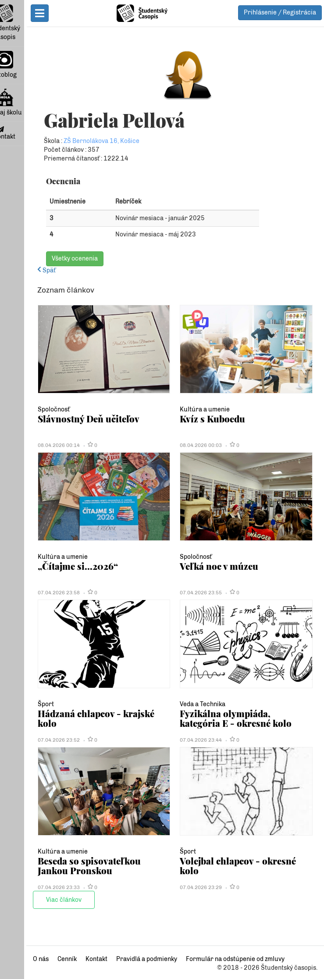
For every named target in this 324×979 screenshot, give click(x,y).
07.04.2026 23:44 (188, 740)
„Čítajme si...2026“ (51, 566)
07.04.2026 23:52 (32, 740)
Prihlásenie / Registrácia (280, 12)
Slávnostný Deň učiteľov (62, 419)
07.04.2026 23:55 (188, 593)
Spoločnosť (27, 409)
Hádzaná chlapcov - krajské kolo (80, 713)
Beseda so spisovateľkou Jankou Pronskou (79, 865)
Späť (20, 270)
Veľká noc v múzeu (206, 566)
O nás (14, 959)
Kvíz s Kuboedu (199, 419)
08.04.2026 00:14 (32, 445)
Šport (19, 704)
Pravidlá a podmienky (120, 959)
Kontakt (70, 959)
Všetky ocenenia (48, 258)
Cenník (40, 959)
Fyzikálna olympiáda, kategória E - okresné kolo (237, 718)
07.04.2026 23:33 (32, 887)
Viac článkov (37, 900)
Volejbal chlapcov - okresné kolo (235, 861)
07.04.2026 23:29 (188, 887)
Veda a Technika (190, 704)
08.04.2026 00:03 (188, 445)
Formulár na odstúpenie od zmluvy (209, 959)
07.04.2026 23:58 (32, 593)
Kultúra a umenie (192, 409)
